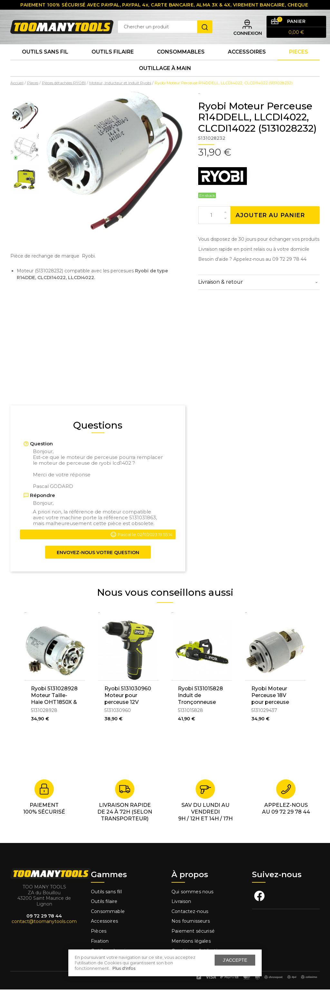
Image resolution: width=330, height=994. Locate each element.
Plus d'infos (123, 968)
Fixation (100, 945)
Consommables (181, 55)
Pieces (298, 55)
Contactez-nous (189, 915)
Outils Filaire (113, 55)
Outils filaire (104, 905)
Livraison (181, 905)
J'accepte (235, 960)
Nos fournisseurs (190, 925)
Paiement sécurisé (193, 935)
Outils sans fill (106, 896)
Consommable (108, 915)
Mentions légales (191, 945)
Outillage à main (165, 72)
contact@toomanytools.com (44, 925)
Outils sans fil (45, 55)
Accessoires (247, 55)
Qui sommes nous (192, 896)
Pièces (98, 935)
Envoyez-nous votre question (98, 557)
